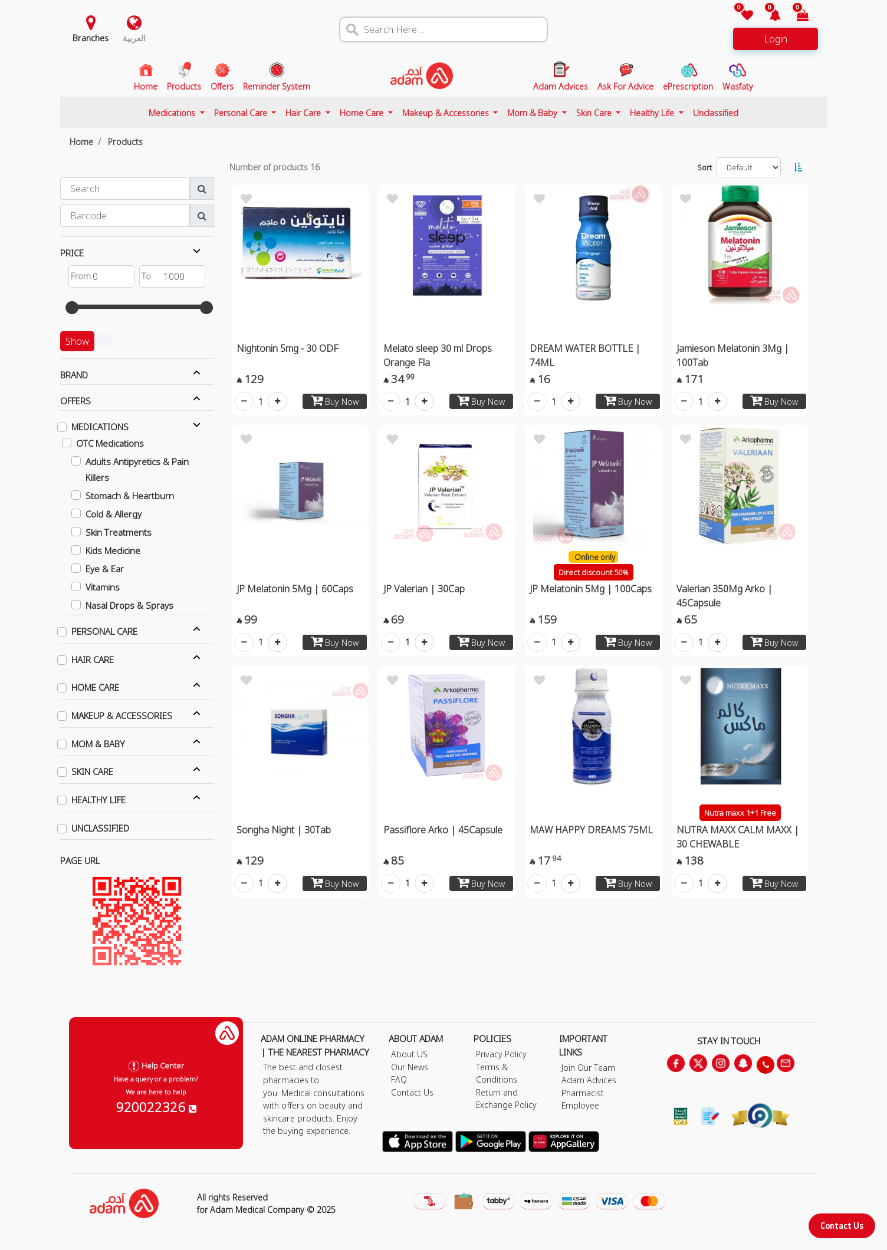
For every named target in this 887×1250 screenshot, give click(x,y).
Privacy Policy (501, 1054)
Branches (91, 38)
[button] (768, 16)
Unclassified (715, 112)
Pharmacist (582, 1093)
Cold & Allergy (114, 514)
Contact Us (841, 1225)
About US (409, 1054)
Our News (409, 1067)
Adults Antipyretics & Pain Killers (137, 469)
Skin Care (595, 112)
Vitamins (103, 587)
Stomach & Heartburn (130, 496)
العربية (134, 38)
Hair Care (304, 112)
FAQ (399, 1079)
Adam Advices (588, 1080)
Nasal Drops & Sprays (129, 605)
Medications (173, 112)
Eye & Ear (105, 569)
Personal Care (242, 112)
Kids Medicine (113, 550)
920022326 (156, 1107)
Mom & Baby (533, 112)
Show (77, 341)
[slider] (71, 307)
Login (775, 38)
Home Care (363, 112)
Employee (580, 1105)
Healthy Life (653, 112)
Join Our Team (588, 1067)
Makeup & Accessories (446, 112)
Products (125, 141)
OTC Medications (110, 443)
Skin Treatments (119, 532)
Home (81, 141)
